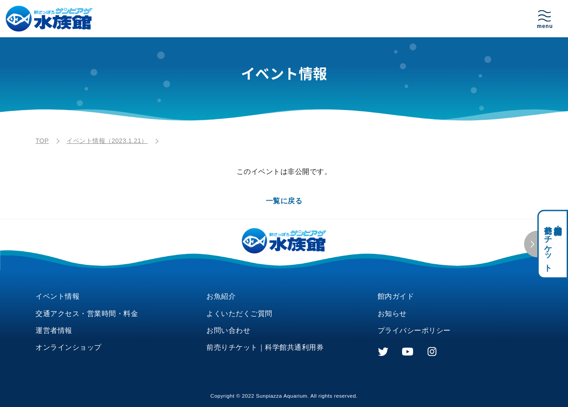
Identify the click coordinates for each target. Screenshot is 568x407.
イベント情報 (57, 296)
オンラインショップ (69, 347)
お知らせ (392, 313)
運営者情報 (54, 330)
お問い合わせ (228, 330)
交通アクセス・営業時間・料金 (87, 313)
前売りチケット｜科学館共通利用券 (264, 347)
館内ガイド (396, 296)
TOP (42, 140)
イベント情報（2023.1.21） (107, 140)
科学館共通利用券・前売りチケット (553, 244)
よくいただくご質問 (239, 313)
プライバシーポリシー (414, 330)
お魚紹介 (221, 296)
